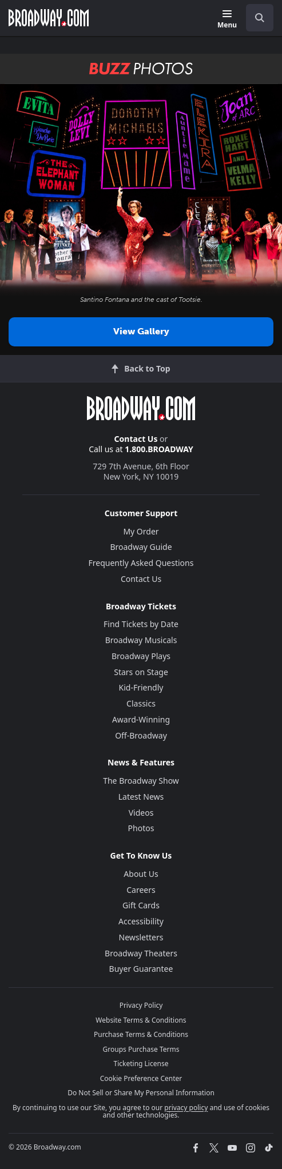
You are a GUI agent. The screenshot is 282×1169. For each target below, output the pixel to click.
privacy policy (186, 1107)
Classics (141, 703)
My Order (140, 531)
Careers (140, 889)
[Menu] (227, 19)
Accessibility (141, 921)
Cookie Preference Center (141, 1078)
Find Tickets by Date (141, 624)
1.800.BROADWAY (159, 449)
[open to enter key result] (259, 17)
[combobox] (255, 17)
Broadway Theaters (141, 953)
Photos (141, 828)
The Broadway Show (141, 780)
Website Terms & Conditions (141, 1020)
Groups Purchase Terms (141, 1049)
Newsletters (141, 937)
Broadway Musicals (141, 640)
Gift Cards (141, 905)
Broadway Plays (141, 656)
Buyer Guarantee (141, 968)
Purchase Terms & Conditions (141, 1034)
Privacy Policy (141, 1005)
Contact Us (136, 438)
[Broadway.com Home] (49, 17)
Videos (141, 812)
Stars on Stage (141, 672)
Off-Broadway (141, 735)
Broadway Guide (141, 546)
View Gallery (141, 331)
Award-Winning (141, 719)
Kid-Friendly (141, 687)
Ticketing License (141, 1063)
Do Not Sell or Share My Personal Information (141, 1093)
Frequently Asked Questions (141, 562)
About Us (141, 873)
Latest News (141, 796)
